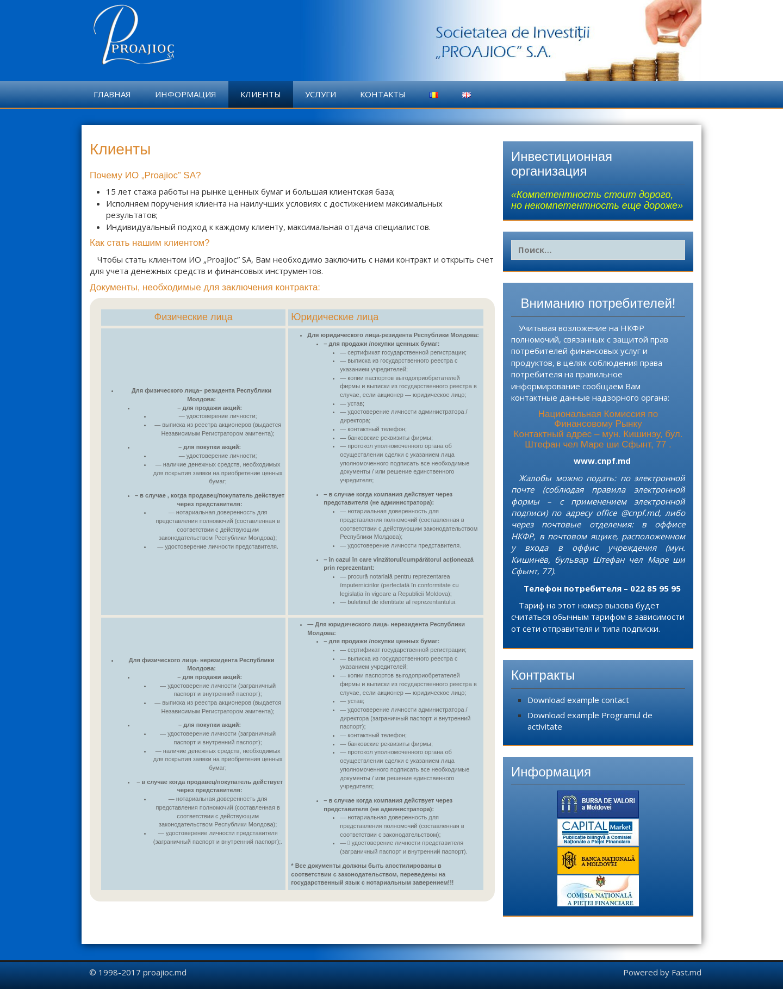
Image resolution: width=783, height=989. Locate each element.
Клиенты (260, 94)
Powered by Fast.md (662, 972)
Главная (112, 94)
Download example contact (578, 699)
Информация (185, 94)
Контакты (383, 94)
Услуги (320, 94)
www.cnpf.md (602, 460)
